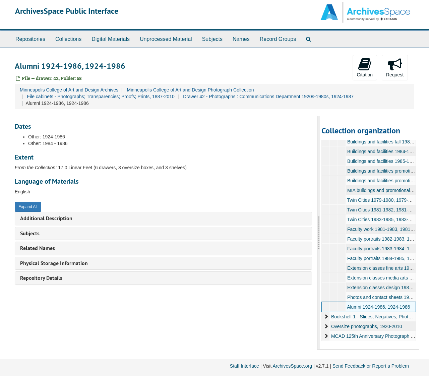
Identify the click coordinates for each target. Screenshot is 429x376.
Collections (68, 39)
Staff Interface (244, 366)
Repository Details (41, 277)
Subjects (212, 39)
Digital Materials (110, 39)
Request (395, 67)
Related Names (37, 248)
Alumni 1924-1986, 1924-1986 (378, 307)
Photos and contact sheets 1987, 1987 (387, 297)
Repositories (30, 39)
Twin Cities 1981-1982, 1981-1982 (382, 209)
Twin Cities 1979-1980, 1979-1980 (382, 200)
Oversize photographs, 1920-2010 (366, 326)
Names (241, 39)
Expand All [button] (28, 206)
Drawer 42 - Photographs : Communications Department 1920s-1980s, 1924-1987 (268, 96)
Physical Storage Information (54, 263)
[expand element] (326, 317)
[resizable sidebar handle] (318, 232)
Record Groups (278, 39)
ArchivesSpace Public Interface (66, 11)
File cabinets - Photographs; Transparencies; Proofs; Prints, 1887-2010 (100, 96)
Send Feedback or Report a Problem (370, 366)
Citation (365, 67)
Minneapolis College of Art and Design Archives (69, 89)
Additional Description (46, 218)
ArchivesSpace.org (292, 366)
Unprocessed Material (166, 39)
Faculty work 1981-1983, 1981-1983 (384, 229)
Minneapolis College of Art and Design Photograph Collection (190, 89)
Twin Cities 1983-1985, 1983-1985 (382, 219)
